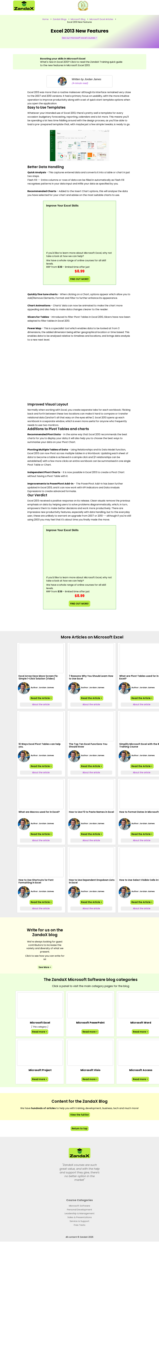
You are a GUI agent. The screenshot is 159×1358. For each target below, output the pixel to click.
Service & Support (79, 1221)
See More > (45, 967)
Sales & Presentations (79, 1217)
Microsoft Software (79, 1205)
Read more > (39, 1031)
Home (45, 19)
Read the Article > (41, 698)
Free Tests (79, 1224)
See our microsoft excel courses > (79, 37)
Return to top (79, 1128)
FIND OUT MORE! (79, 279)
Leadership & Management (80, 1213)
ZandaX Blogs (60, 19)
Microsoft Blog (78, 19)
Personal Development (79, 1209)
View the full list (79, 1114)
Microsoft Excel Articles (101, 19)
